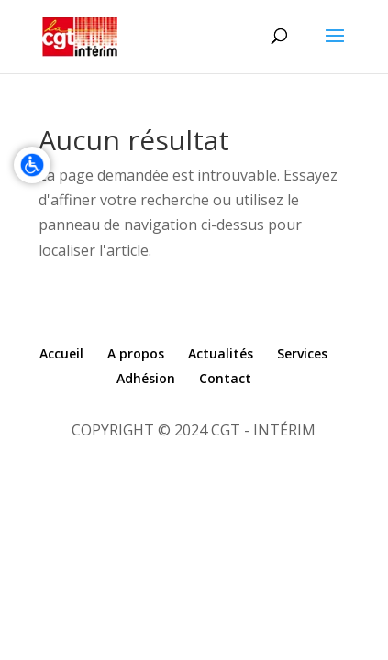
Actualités (220, 353)
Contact (225, 378)
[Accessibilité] (32, 165)
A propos (135, 353)
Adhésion (145, 378)
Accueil (61, 353)
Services (302, 353)
